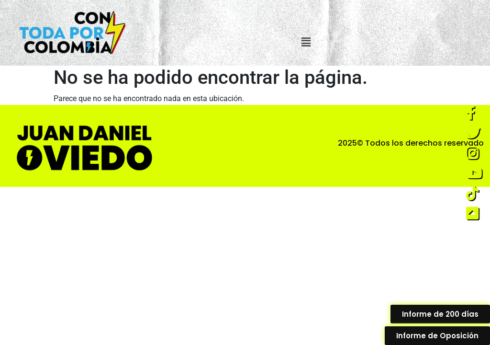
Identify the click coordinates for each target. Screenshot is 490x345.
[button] (306, 42)
